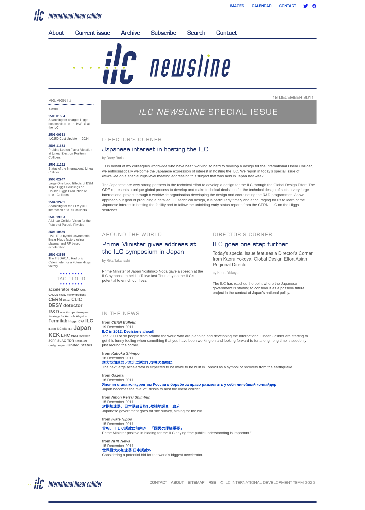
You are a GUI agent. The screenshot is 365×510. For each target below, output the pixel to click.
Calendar (261, 6)
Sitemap (196, 482)
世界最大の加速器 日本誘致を (126, 450)
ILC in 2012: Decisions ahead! (128, 331)
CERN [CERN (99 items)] (55, 299)
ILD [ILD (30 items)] (70, 329)
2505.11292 (56, 164)
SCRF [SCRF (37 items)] (52, 340)
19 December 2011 (293, 97)
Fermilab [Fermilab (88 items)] (57, 320)
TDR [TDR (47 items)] (70, 340)
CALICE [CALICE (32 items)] (53, 294)
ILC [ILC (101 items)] (89, 321)
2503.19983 (56, 217)
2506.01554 (56, 116)
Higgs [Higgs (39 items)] (72, 321)
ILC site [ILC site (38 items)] (62, 328)
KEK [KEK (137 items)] (54, 335)
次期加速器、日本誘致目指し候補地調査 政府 (141, 406)
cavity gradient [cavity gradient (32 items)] (76, 294)
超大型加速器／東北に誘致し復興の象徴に (137, 362)
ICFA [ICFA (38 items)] (81, 321)
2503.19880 (56, 231)
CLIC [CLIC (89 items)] (76, 299)
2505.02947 (56, 179)
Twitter (305, 6)
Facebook (314, 6)
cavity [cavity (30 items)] (62, 294)
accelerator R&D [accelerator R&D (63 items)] (63, 289)
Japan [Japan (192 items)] (82, 327)
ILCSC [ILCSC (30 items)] (52, 329)
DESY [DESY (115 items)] (55, 305)
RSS (212, 482)
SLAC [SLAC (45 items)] (61, 340)
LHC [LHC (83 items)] (65, 335)
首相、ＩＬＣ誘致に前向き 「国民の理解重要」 (143, 428)
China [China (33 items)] (66, 300)
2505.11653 (56, 145)
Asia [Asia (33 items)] (83, 289)
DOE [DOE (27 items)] (62, 312)
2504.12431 (56, 202)
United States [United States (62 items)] (80, 345)
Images (237, 6)
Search (196, 33)
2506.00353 (56, 134)
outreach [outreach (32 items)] (84, 335)
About (56, 33)
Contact (287, 6)
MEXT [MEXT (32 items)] (74, 335)
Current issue (92, 33)
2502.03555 (56, 254)
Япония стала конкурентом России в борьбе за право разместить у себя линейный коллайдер (189, 384)
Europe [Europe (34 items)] (70, 312)
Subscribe (163, 33)
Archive (130, 33)
